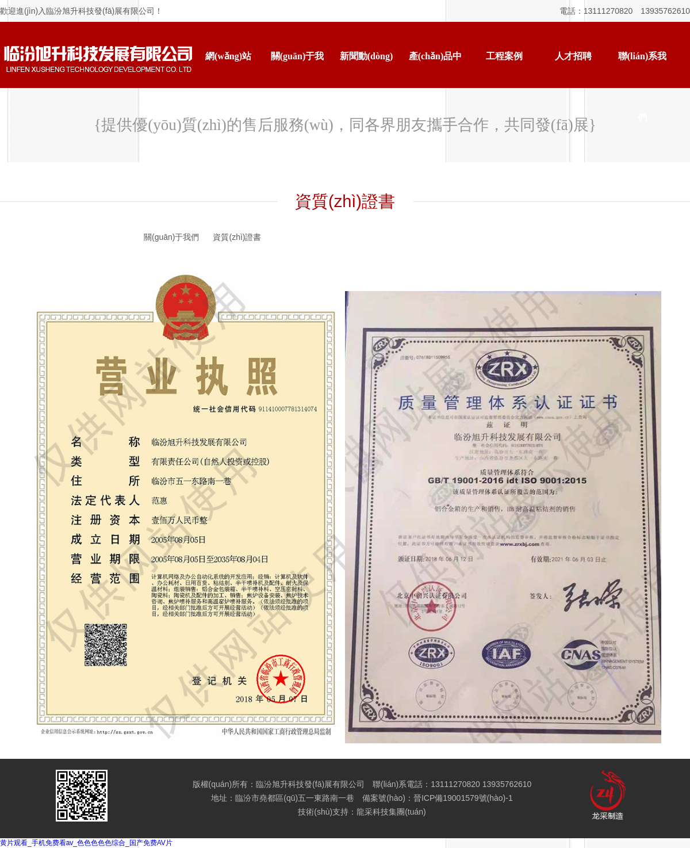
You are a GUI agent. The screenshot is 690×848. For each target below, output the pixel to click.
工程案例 (504, 56)
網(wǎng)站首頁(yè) (228, 69)
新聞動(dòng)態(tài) (366, 69)
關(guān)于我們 (297, 69)
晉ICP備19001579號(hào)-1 (463, 798)
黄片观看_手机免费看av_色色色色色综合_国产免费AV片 (86, 843)
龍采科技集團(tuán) (391, 811)
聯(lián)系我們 (642, 69)
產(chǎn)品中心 (435, 69)
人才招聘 (573, 56)
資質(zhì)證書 (237, 237)
